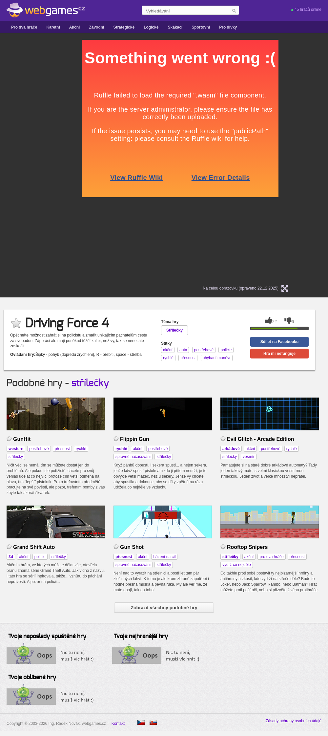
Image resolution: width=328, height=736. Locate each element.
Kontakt (118, 723)
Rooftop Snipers (247, 547)
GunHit (22, 439)
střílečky (90, 383)
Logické (151, 27)
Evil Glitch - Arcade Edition (260, 439)
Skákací (175, 27)
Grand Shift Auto (34, 547)
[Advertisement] (66, 138)
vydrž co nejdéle (236, 564)
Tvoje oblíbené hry (32, 678)
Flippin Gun (134, 439)
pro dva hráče (271, 556)
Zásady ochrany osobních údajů (293, 721)
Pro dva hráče (24, 27)
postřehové (39, 448)
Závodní (96, 27)
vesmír (249, 456)
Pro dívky (228, 27)
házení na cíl (164, 556)
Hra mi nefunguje (279, 353)
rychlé (81, 448)
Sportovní (201, 27)
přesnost (62, 448)
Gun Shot (132, 547)
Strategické (123, 27)
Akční (74, 27)
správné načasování (133, 456)
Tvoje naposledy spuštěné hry (47, 636)
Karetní (53, 27)
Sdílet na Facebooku (279, 341)
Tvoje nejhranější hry (141, 636)
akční (137, 448)
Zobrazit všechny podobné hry (164, 607)
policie (40, 556)
